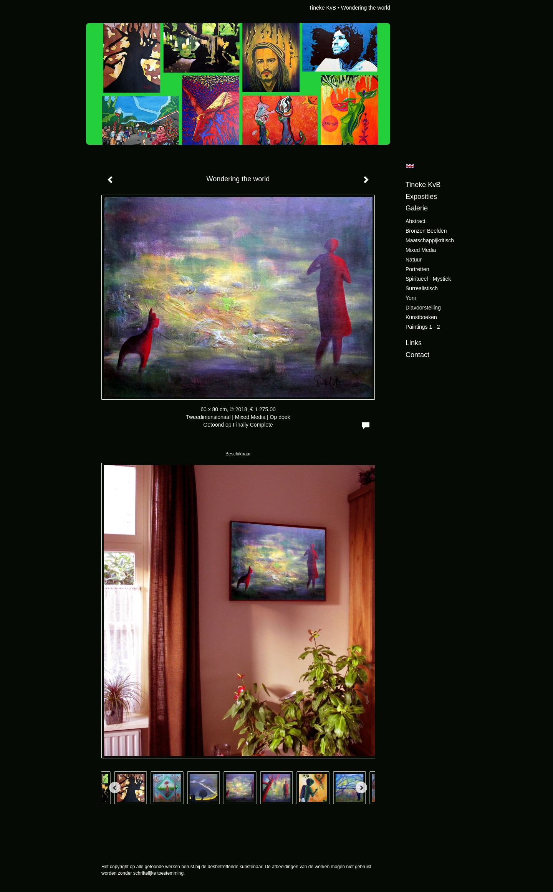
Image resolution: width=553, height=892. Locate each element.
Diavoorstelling (423, 308)
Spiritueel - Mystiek (428, 279)
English (410, 166)
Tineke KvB (322, 8)
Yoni (411, 298)
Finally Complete (253, 425)
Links (414, 343)
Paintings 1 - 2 (423, 327)
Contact (417, 355)
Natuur (414, 260)
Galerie (417, 208)
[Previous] (115, 787)
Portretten (417, 269)
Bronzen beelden (426, 231)
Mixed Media (421, 250)
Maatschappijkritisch (430, 240)
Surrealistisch (422, 288)
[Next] (361, 787)
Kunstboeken (421, 317)
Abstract (415, 221)
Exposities (421, 196)
